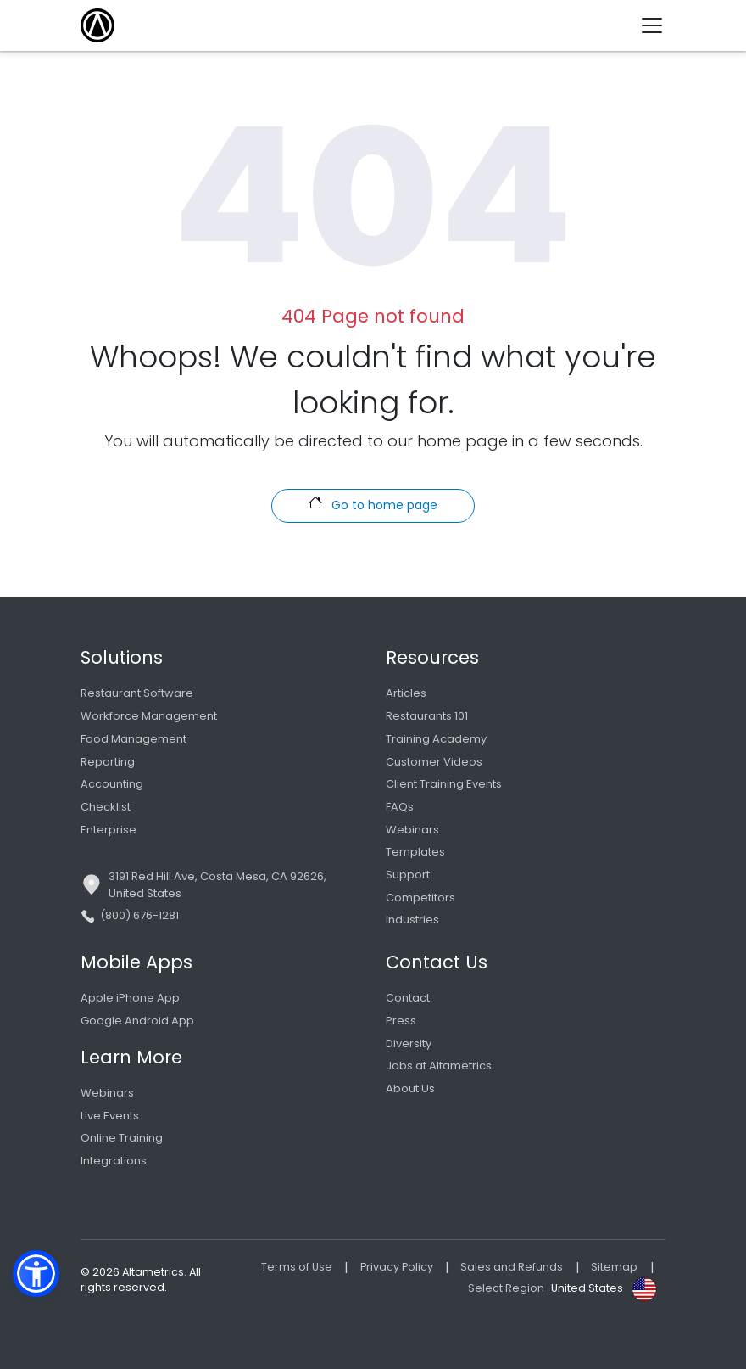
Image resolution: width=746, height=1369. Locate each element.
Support (408, 875)
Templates (415, 852)
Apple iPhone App (130, 998)
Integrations (114, 1161)
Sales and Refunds (511, 1267)
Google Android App (137, 1021)
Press (401, 1021)
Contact (408, 998)
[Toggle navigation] (658, 25)
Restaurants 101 (427, 716)
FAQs (400, 807)
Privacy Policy (396, 1267)
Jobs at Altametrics (439, 1066)
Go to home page (373, 504)
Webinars (412, 830)
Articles (406, 693)
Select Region (506, 1288)
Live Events (110, 1116)
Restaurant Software (137, 693)
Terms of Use (296, 1267)
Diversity (408, 1043)
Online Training (122, 1138)
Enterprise (108, 830)
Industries (412, 920)
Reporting (108, 762)
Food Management (133, 739)
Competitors (420, 897)
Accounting (112, 784)
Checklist (106, 807)
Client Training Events (444, 784)
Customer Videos (434, 762)
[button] (36, 1273)
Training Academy (436, 739)
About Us (410, 1088)
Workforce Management (149, 716)
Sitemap (614, 1267)
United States (587, 1288)
